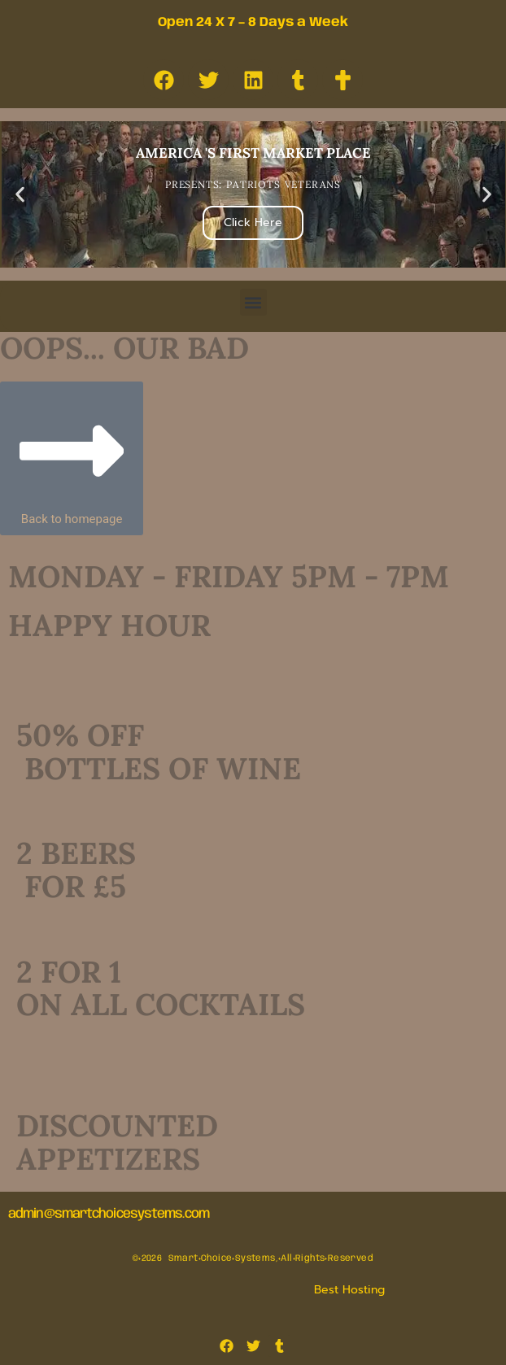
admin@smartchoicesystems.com (108, 1214)
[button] (20, 195)
